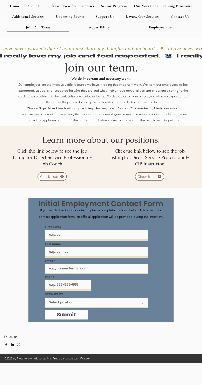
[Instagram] (18, 344)
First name (53, 227)
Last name (53, 244)
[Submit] (66, 314)
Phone (49, 277)
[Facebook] (6, 344)
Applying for (54, 293)
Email (49, 260)
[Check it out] (52, 176)
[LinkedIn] (12, 344)
